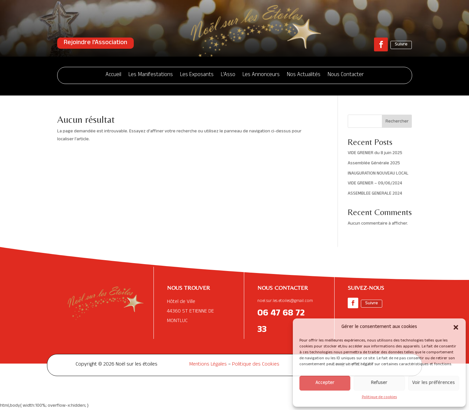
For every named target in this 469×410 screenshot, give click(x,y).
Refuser (379, 383)
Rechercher (397, 121)
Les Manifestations (151, 75)
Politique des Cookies (255, 365)
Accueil (113, 75)
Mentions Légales (208, 365)
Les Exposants (197, 75)
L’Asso (228, 75)
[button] (456, 327)
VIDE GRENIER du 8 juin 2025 (375, 153)
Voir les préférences (433, 383)
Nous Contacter (346, 75)
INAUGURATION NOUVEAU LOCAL (378, 173)
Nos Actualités (303, 75)
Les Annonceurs (261, 75)
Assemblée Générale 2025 (374, 163)
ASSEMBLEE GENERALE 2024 (375, 193)
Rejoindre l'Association (95, 43)
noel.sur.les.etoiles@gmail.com (285, 301)
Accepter (325, 383)
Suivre (401, 44)
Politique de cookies (379, 397)
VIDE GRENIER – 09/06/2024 (375, 183)
